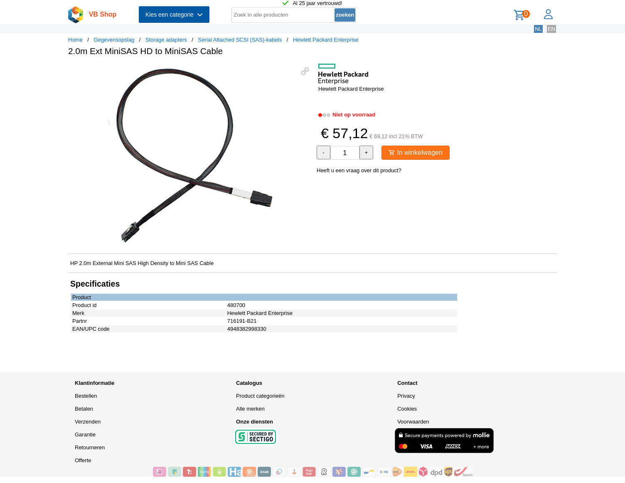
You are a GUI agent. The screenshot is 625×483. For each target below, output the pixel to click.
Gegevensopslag (114, 40)
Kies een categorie (174, 14)
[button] (305, 71)
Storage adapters (166, 40)
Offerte (83, 460)
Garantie (85, 434)
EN (551, 29)
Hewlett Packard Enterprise (326, 40)
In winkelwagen (416, 152)
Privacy (406, 396)
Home (75, 40)
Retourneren (90, 447)
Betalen (84, 409)
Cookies (407, 409)
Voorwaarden (413, 422)
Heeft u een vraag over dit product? (359, 170)
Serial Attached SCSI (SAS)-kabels (240, 40)
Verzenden (88, 422)
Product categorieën (260, 396)
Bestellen (86, 396)
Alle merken (250, 409)
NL (538, 29)
